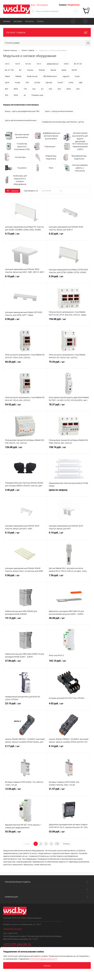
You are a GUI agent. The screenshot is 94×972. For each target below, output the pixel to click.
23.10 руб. (25, 706)
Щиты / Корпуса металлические (59, 111)
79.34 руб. (69, 364)
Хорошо (47, 966)
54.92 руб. (25, 407)
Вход (33, 5)
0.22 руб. (69, 236)
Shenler (42, 70)
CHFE (71, 83)
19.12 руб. (25, 620)
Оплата (40, 21)
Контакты (29, 21)
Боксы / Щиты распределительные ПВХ (22, 111)
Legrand (65, 76)
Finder (17, 83)
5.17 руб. (25, 749)
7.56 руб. (69, 578)
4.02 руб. (69, 706)
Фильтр (12, 191)
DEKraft (49, 83)
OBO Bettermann (50, 76)
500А (16, 95)
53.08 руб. (69, 834)
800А (16, 89)
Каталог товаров (47, 32)
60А (78, 89)
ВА (20, 70)
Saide (64, 70)
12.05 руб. (25, 791)
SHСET (74, 70)
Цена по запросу (69, 492)
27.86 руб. (25, 663)
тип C (7, 64)
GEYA (7, 83)
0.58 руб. (25, 321)
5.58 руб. (25, 578)
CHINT (60, 83)
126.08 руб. (25, 450)
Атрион (30, 70)
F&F (27, 83)
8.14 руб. (69, 749)
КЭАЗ (66, 64)
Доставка (18, 21)
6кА (34, 89)
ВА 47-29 (78, 64)
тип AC (28, 64)
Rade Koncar (32, 76)
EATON (37, 83)
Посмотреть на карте (12, 929)
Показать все (37, 95)
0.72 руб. (25, 236)
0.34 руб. (69, 279)
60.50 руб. (25, 364)
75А (25, 89)
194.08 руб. (69, 321)
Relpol (7, 76)
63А (59, 89)
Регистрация (42, 5)
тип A (39, 64)
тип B (17, 64)
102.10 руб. (69, 663)
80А (6, 89)
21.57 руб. (69, 791)
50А (6, 95)
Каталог (6, 21)
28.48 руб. (69, 620)
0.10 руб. (25, 279)
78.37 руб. (69, 407)
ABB (80, 83)
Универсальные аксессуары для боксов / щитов (63, 122)
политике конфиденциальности (43, 959)
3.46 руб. (25, 492)
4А (25, 95)
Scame (53, 70)
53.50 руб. (25, 834)
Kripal (77, 76)
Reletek (18, 76)
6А (42, 89)
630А (68, 89)
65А (50, 89)
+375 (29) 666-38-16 (17, 944)
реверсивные (52, 64)
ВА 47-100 (9, 70)
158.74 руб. (69, 450)
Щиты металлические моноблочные (20, 120)
